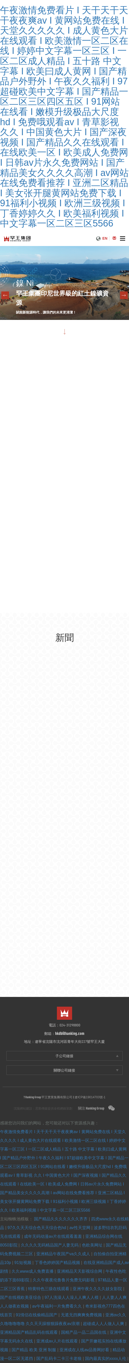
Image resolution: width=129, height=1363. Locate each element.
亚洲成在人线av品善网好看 (84, 1350)
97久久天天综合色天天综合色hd (37, 1227)
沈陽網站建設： (24, 1108)
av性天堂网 (80, 1227)
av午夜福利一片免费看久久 (57, 1306)
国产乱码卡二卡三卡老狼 (59, 1358)
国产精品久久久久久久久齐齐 (61, 1219)
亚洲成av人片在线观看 (57, 1341)
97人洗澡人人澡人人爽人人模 (72, 1297)
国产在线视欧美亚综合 (21, 1297)
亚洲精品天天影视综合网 (80, 1271)
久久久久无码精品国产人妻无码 (50, 1245)
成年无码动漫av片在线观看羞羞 (53, 1236)
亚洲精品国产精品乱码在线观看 (29, 1332)
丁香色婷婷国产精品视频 (58, 1262)
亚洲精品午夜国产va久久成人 (63, 1254)
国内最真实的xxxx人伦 (106, 1358)
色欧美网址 (93, 1245)
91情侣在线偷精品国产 (37, 1315)
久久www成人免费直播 (33, 1271)
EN (104, 238)
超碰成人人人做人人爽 (104, 1323)
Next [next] (124, 295)
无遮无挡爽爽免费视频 (82, 1315)
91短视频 (23, 1262)
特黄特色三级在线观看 (49, 1289)
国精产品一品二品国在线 (84, 1332)
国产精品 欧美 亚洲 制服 (34, 1350)
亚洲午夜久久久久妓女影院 (98, 1289)
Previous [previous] (5, 295)
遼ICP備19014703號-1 (89, 1097)
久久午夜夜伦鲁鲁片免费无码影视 (64, 1280)
